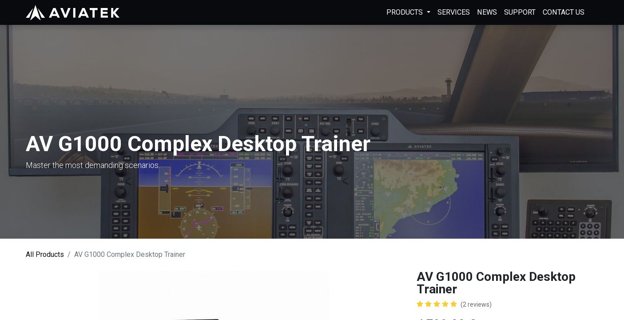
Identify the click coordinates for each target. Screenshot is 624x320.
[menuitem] (453, 12)
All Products (45, 254)
